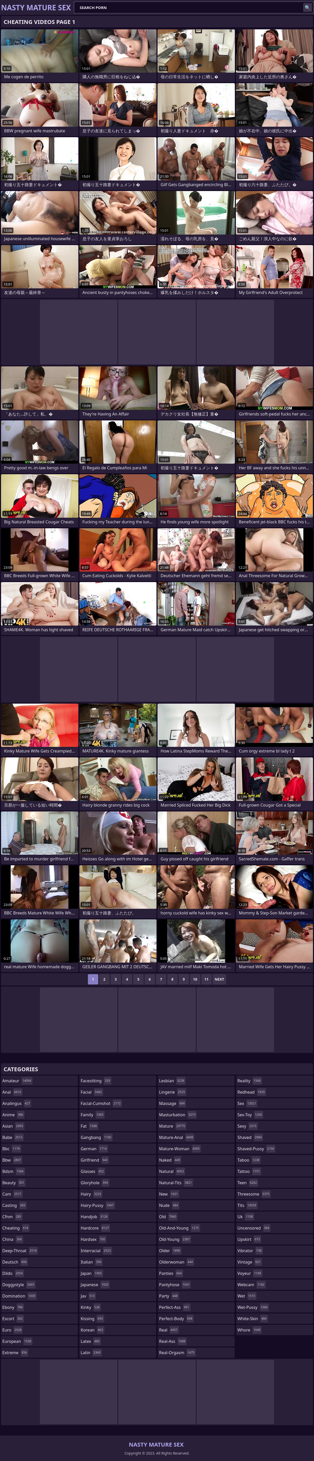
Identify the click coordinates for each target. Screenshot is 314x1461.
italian (92, 1262)
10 (195, 979)
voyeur (249, 1273)
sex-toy (250, 1115)
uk (245, 1217)
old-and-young (179, 1228)
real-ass (173, 1341)
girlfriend (95, 1160)
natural (172, 1171)
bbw (12, 1160)
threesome (254, 1194)
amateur (17, 1081)
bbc (11, 1149)
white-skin (252, 1318)
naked (170, 1160)
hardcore (95, 1228)
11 (206, 979)
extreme (15, 1352)
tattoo (249, 1171)
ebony (13, 1307)
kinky (91, 1307)
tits (247, 1205)
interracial (96, 1251)
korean (92, 1330)
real (169, 1330)
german (94, 1149)
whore (249, 1330)
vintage (249, 1262)
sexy (247, 1126)
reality (249, 1081)
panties (171, 1273)
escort (13, 1318)
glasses (93, 1171)
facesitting (96, 1081)
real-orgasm (177, 1352)
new (169, 1194)
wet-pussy (253, 1307)
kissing (92, 1318)
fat (89, 1126)
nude (169, 1205)
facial (92, 1092)
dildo (13, 1273)
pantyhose (175, 1285)
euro (12, 1330)
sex (247, 1103)
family (93, 1115)
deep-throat (20, 1251)
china (12, 1239)
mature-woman (180, 1149)
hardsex (93, 1239)
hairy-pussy (98, 1205)
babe (13, 1137)
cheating (15, 1228)
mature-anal (176, 1137)
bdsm (13, 1171)
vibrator (250, 1251)
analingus (16, 1103)
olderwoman (176, 1262)
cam (12, 1194)
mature (172, 1126)
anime (13, 1115)
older (170, 1251)
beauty (14, 1183)
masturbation (178, 1115)
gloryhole (95, 1183)
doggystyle (19, 1285)
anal (12, 1092)
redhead (251, 1092)
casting (14, 1205)
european (17, 1341)
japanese (95, 1285)
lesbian (172, 1081)
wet (247, 1296)
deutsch (15, 1262)
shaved (250, 1137)
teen (247, 1183)
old (168, 1217)
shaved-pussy (256, 1149)
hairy (91, 1194)
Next (219, 979)
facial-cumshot (101, 1103)
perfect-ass (175, 1307)
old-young (175, 1239)
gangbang (97, 1137)
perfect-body (176, 1318)
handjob (95, 1217)
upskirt (249, 1239)
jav (88, 1296)
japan (92, 1273)
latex (91, 1341)
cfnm (12, 1217)
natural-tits (176, 1183)
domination (19, 1296)
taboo (249, 1160)
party (169, 1296)
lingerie (172, 1092)
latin (91, 1352)
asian (13, 1126)
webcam (251, 1285)
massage (172, 1103)
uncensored (253, 1228)
